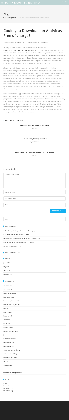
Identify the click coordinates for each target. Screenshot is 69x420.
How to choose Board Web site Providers (16, 235)
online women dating (10, 354)
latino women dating (9, 339)
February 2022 (7, 274)
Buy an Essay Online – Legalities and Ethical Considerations (21, 238)
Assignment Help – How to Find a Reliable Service (34, 152)
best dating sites (8, 297)
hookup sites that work (10, 331)
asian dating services (9, 293)
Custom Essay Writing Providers (34, 139)
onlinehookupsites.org (10, 357)
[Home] (4, 18)
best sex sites (7, 312)
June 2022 (6, 263)
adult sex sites (7, 289)
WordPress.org (8, 391)
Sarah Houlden (9, 43)
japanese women (8, 335)
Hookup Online (8, 327)
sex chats (6, 361)
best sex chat (7, 308)
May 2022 (6, 267)
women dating (7, 369)
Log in (5, 383)
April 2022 (6, 270)
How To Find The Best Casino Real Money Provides (19, 242)
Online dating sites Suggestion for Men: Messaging (19, 231)
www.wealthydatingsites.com (12, 373)
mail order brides (8, 346)
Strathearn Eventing (20, 2)
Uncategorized (32, 43)
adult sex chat (7, 286)
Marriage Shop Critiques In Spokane (34, 125)
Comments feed (8, 388)
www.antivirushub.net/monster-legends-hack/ (18, 50)
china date (6, 320)
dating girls (6, 323)
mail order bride (8, 342)
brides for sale (7, 316)
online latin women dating (11, 350)
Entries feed (7, 386)
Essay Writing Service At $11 (12, 246)
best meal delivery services (11, 305)
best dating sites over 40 (11, 301)
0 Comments (44, 43)
